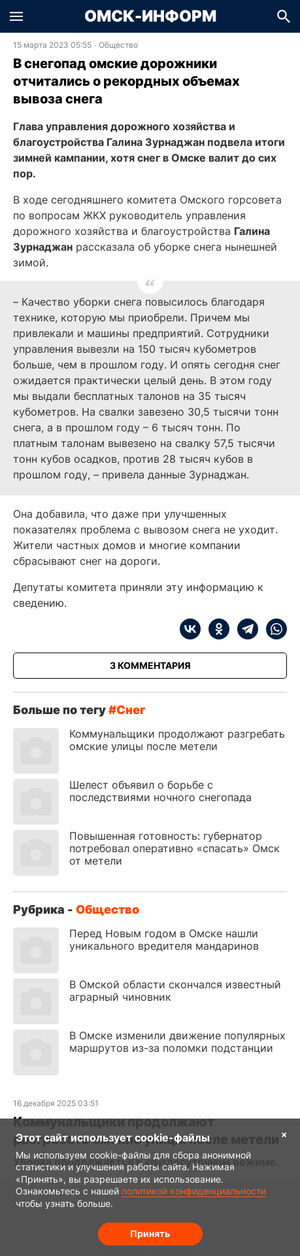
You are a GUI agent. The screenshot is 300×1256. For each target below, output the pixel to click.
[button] (16, 16)
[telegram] (243, 629)
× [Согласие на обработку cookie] (284, 1133)
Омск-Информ (150, 16)
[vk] (190, 629)
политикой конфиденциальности (194, 1190)
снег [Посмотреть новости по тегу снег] (130, 710)
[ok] (215, 629)
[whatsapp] (272, 629)
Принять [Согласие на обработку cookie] (150, 1233)
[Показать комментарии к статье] (150, 666)
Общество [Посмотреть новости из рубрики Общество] (118, 45)
